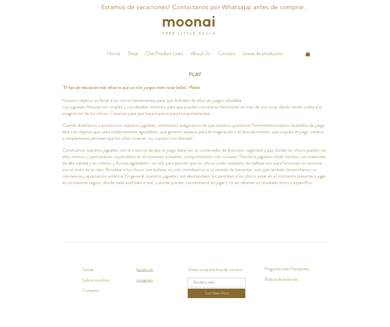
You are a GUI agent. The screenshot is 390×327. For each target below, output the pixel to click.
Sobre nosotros (96, 280)
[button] (164, 53)
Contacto (90, 290)
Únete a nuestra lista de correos (215, 269)
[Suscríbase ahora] (216, 293)
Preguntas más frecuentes (287, 269)
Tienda (87, 269)
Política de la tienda (280, 279)
